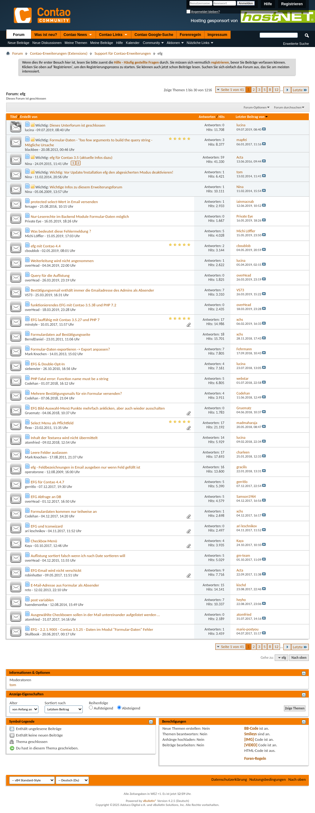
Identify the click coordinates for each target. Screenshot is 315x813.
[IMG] (249, 739)
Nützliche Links (198, 43)
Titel (13, 117)
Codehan (31, 383)
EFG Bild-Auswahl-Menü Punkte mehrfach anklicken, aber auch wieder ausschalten (98, 408)
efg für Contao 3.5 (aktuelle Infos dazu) (81, 157)
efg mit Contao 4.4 (46, 246)
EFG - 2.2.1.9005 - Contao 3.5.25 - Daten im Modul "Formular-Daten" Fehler (92, 629)
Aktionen (173, 43)
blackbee (31, 149)
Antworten (207, 117)
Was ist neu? (45, 35)
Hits (222, 117)
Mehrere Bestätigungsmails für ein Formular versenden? (76, 393)
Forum (18, 35)
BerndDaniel (34, 339)
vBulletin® (150, 801)
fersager (31, 206)
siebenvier (32, 369)
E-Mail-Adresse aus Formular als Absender (65, 585)
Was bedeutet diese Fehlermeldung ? (61, 231)
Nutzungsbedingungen (267, 779)
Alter (14, 703)
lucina (29, 130)
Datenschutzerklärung (229, 779)
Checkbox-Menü (44, 541)
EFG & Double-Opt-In (48, 364)
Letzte (300, 90)
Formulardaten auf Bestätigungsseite (60, 334)
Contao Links (113, 35)
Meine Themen (76, 43)
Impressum (217, 35)
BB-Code (251, 728)
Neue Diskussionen (47, 43)
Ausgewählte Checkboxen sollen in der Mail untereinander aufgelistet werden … (95, 614)
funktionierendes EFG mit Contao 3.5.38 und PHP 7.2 (73, 305)
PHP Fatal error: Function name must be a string (69, 378)
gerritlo (30, 487)
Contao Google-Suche (153, 35)
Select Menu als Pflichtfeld (52, 423)
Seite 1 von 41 (232, 89)
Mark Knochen (36, 354)
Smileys (250, 734)
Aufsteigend (101, 707)
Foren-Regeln (255, 758)
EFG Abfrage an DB (46, 496)
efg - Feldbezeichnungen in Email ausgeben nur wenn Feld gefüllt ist (85, 467)
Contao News (78, 35)
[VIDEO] (250, 745)
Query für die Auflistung (50, 275)
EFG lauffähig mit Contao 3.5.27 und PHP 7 (65, 319)
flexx (28, 428)
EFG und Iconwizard (47, 526)
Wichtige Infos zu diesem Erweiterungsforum (86, 187)
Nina (28, 164)
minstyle (31, 324)
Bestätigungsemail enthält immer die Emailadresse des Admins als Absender (92, 290)
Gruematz (32, 413)
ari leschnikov (35, 531)
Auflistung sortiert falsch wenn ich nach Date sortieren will (78, 555)
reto (28, 590)
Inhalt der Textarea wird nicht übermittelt (64, 437)
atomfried (32, 442)
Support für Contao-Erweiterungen (122, 53)
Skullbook (32, 634)
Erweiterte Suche (296, 43)
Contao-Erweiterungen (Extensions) (58, 53)
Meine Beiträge (101, 43)
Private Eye (33, 221)
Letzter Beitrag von (252, 117)
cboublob (32, 251)
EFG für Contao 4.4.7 (47, 482)
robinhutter (33, 575)
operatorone (34, 472)
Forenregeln (190, 35)
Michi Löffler (34, 236)
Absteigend (128, 707)
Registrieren (292, 4)
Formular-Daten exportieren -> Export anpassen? (70, 349)
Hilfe (268, 4)
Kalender (132, 43)
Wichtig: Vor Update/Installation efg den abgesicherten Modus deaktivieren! (111, 172)
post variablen (42, 600)
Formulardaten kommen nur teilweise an (64, 511)
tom (13, 684)
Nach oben (298, 658)
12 (276, 89)
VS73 (28, 295)
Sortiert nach (55, 703)
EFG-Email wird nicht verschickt (56, 570)
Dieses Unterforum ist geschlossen (77, 125)
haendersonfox (36, 605)
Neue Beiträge (18, 43)
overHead (32, 265)
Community (151, 43)
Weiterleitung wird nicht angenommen (62, 260)
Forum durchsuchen (287, 107)
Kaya (28, 546)
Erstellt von (28, 117)
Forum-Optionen (255, 107)
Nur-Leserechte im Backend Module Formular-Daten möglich (80, 216)
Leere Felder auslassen (49, 452)
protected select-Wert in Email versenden (64, 201)
